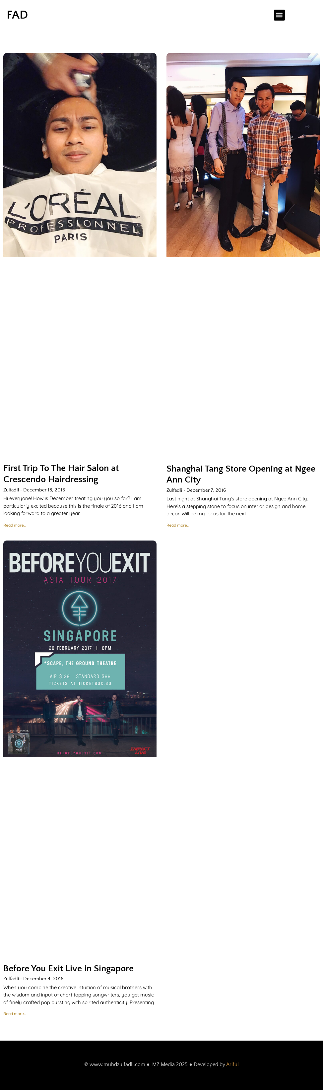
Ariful (232, 1064)
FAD (17, 15)
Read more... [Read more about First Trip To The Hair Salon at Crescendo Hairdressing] (14, 525)
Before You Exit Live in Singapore (68, 968)
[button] (279, 15)
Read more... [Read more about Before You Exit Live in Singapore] (14, 1013)
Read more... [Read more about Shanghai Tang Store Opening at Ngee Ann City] (177, 525)
